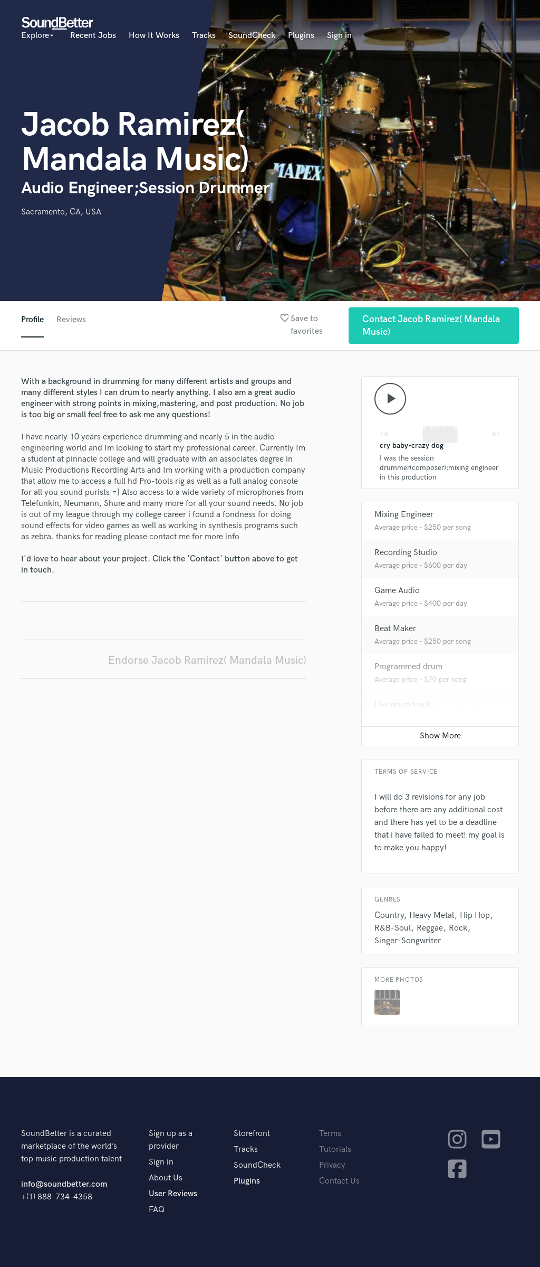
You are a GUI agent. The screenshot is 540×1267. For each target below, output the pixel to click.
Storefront (252, 1134)
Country (388, 916)
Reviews (71, 320)
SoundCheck (251, 36)
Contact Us (339, 1181)
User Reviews (173, 1194)
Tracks (204, 36)
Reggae (430, 928)
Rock (458, 928)
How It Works (154, 36)
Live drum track (402, 705)
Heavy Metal (431, 916)
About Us (165, 1178)
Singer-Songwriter (407, 941)
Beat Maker (395, 629)
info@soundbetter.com (64, 1184)
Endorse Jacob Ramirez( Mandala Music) (207, 660)
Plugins (301, 36)
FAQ (157, 1210)
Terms (330, 1134)
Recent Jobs (93, 36)
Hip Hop (475, 916)
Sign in (339, 36)
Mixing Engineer (403, 515)
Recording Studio (405, 553)
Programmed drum (408, 667)
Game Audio (397, 591)
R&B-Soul (392, 928)
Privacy (332, 1165)
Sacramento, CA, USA (61, 212)
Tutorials (335, 1149)
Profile (32, 320)
